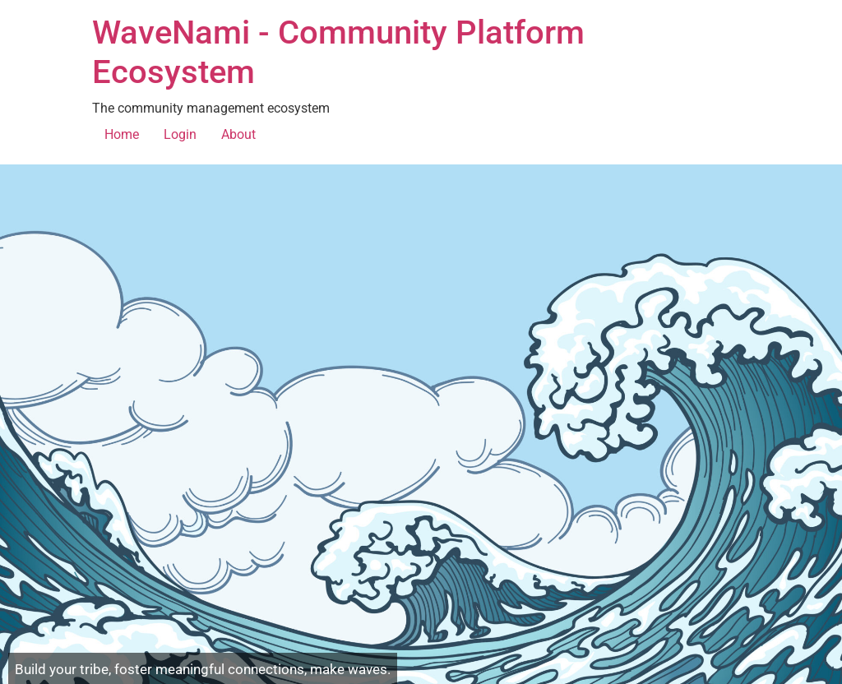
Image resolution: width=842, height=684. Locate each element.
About (238, 134)
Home (121, 134)
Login (180, 134)
